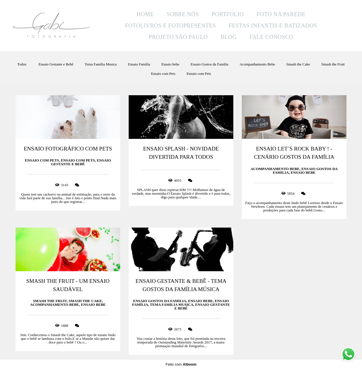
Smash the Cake (298, 64)
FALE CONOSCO (271, 37)
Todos (21, 64)
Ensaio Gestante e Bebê (55, 64)
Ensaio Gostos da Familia (209, 64)
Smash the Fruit (332, 64)
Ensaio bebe (170, 64)
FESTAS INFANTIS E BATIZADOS (273, 25)
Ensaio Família (139, 64)
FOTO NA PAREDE (281, 14)
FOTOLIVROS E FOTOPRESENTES (170, 25)
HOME (145, 14)
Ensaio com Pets (163, 73)
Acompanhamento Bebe (257, 64)
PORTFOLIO (228, 14)
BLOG (228, 37)
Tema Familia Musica (101, 64)
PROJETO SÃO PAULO (178, 37)
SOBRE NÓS (183, 14)
